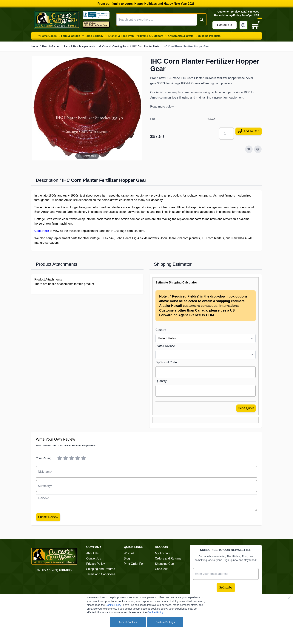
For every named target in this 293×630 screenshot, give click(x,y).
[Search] (201, 20)
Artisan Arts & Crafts (181, 35)
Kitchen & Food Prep (121, 35)
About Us (92, 553)
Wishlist (129, 553)
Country (160, 329)
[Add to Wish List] (249, 149)
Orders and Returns (168, 558)
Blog (127, 558)
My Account (162, 553)
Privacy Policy (95, 563)
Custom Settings (165, 622)
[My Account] (243, 25)
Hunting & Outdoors (150, 35)
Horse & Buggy (93, 35)
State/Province (165, 346)
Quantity (161, 381)
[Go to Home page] (57, 20)
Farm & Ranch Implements (79, 46)
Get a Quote (246, 408)
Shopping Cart (164, 563)
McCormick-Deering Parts (114, 46)
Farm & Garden (70, 35)
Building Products (209, 35)
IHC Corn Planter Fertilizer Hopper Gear (186, 46)
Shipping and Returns (100, 569)
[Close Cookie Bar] (289, 598)
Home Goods (48, 35)
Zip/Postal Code (166, 362)
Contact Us (224, 25)
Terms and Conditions (100, 574)
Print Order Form (135, 563)
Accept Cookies (128, 622)
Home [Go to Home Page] (34, 46)
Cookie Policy (113, 604)
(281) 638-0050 (61, 570)
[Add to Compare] (258, 149)
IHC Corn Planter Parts (145, 46)
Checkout (161, 569)
